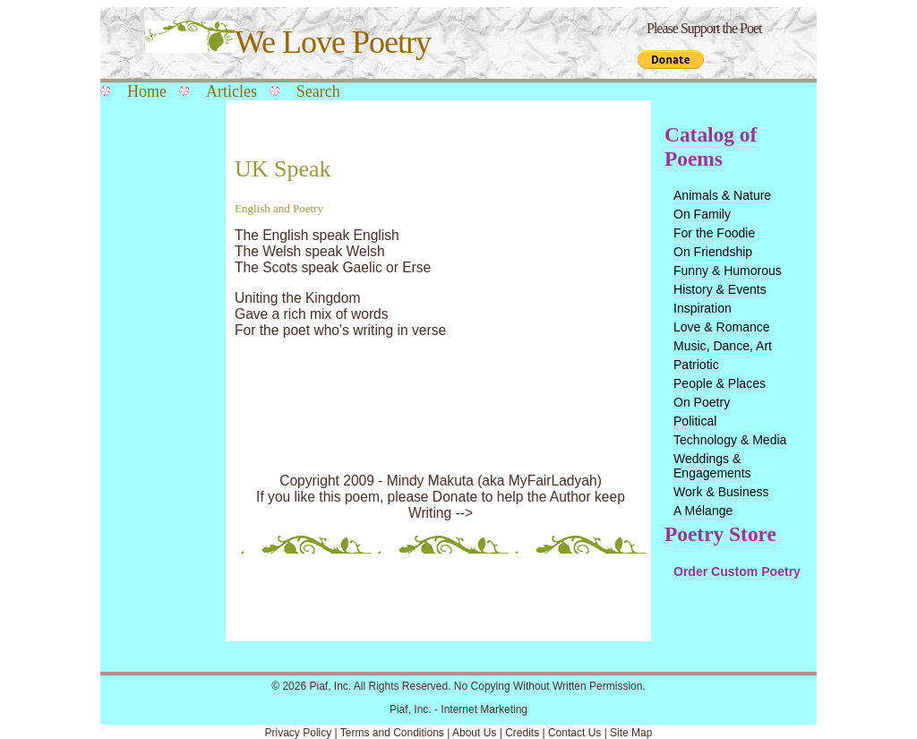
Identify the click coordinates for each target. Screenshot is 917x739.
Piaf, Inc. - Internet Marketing (458, 709)
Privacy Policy (298, 732)
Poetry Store (720, 534)
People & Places (719, 383)
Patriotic (696, 364)
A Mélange (703, 510)
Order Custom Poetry (737, 571)
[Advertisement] (158, 396)
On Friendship (712, 252)
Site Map (631, 732)
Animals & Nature (722, 195)
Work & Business (721, 492)
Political (694, 421)
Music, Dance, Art (722, 346)
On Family (702, 214)
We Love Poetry (288, 42)
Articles (231, 91)
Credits (522, 732)
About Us (474, 732)
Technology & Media (729, 440)
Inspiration (702, 308)
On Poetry (701, 402)
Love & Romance (721, 327)
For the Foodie (714, 233)
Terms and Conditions (392, 732)
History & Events (720, 289)
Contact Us (574, 732)
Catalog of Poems (710, 146)
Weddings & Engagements (712, 465)
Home (147, 91)
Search (318, 91)
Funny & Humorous (727, 270)
